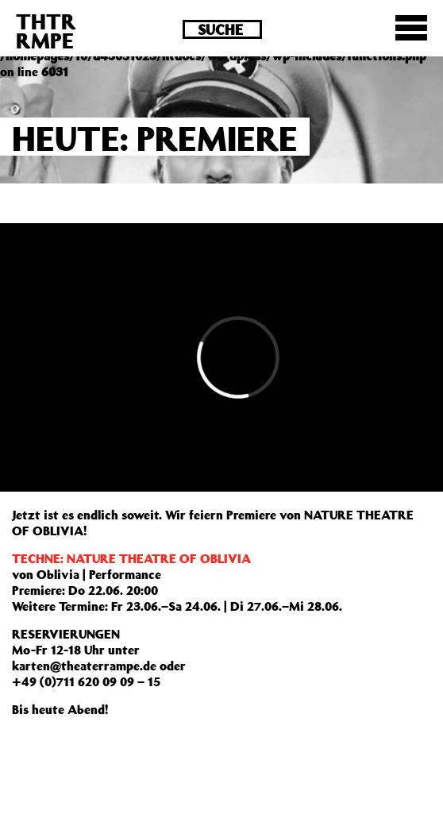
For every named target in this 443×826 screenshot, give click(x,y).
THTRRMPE (46, 30)
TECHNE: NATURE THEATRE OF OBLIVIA (131, 558)
